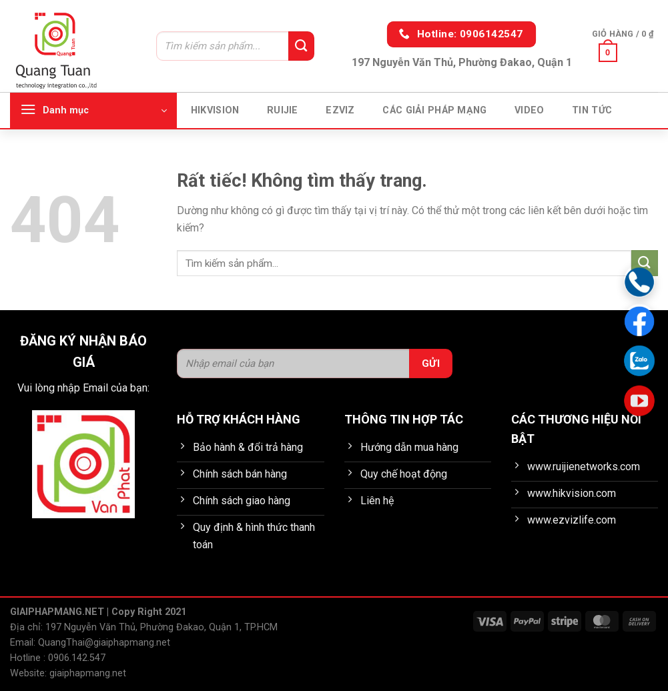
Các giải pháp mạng (434, 110)
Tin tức (592, 110)
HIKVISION (215, 110)
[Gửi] (301, 46)
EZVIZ (340, 110)
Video (529, 110)
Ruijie (282, 110)
